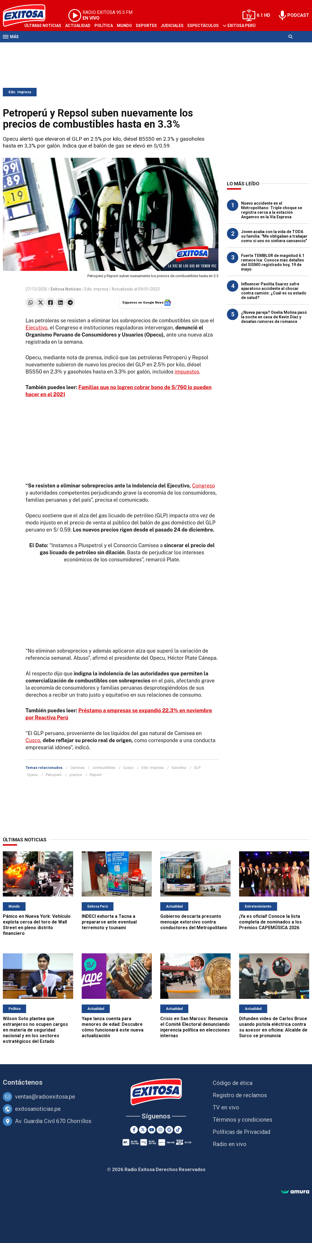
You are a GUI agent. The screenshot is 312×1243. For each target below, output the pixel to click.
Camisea (77, 767)
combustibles (103, 767)
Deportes (146, 25)
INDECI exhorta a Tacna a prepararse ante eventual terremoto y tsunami (109, 922)
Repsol (96, 775)
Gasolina (179, 767)
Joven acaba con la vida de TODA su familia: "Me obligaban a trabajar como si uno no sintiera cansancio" (274, 236)
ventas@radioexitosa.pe (45, 1096)
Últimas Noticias (42, 25)
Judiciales (172, 25)
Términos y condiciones (242, 1119)
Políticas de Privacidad (241, 1131)
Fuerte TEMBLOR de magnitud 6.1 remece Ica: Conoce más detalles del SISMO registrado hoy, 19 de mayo (272, 262)
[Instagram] (160, 1130)
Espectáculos (203, 25)
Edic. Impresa (20, 92)
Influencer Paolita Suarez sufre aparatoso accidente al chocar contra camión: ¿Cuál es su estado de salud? (273, 291)
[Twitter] (143, 1130)
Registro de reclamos (240, 1095)
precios (75, 775)
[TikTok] (178, 1130)
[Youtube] (151, 1130)
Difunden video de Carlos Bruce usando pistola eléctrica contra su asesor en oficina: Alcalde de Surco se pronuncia (273, 1027)
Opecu (32, 775)
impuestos (187, 372)
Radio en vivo (229, 1144)
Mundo (124, 25)
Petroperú (54, 775)
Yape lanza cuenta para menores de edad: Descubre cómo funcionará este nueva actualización (113, 1027)
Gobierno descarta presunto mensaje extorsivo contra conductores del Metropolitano (193, 922)
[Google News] (169, 1130)
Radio (57, 47)
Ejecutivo (36, 328)
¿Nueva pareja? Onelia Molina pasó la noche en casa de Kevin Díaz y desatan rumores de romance (274, 317)
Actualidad (77, 25)
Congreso (203, 486)
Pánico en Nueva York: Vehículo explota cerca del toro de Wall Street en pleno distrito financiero (37, 925)
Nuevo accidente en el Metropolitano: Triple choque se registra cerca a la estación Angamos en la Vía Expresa (271, 210)
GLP (197, 767)
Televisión (35, 47)
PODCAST (298, 15)
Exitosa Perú (241, 25)
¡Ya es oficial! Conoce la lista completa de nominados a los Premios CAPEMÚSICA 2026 (270, 922)
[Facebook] (134, 1130)
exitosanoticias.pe (38, 1108)
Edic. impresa (96, 289)
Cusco (33, 740)
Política (103, 25)
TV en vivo (226, 1107)
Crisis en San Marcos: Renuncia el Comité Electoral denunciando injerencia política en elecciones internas (195, 1027)
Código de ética (232, 1083)
